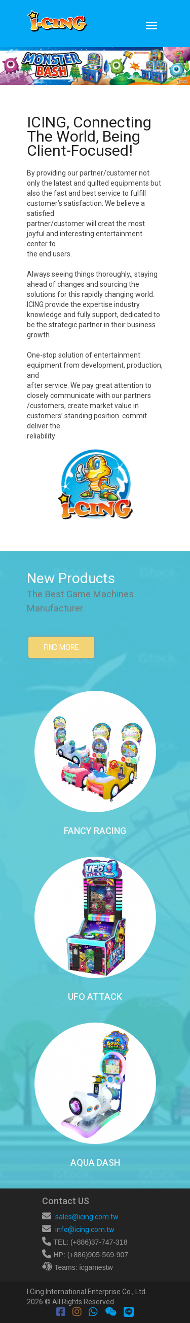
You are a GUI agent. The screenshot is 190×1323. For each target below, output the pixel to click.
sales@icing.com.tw (87, 1217)
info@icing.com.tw (85, 1229)
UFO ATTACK (95, 996)
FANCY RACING (95, 830)
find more (61, 647)
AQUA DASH (95, 1162)
